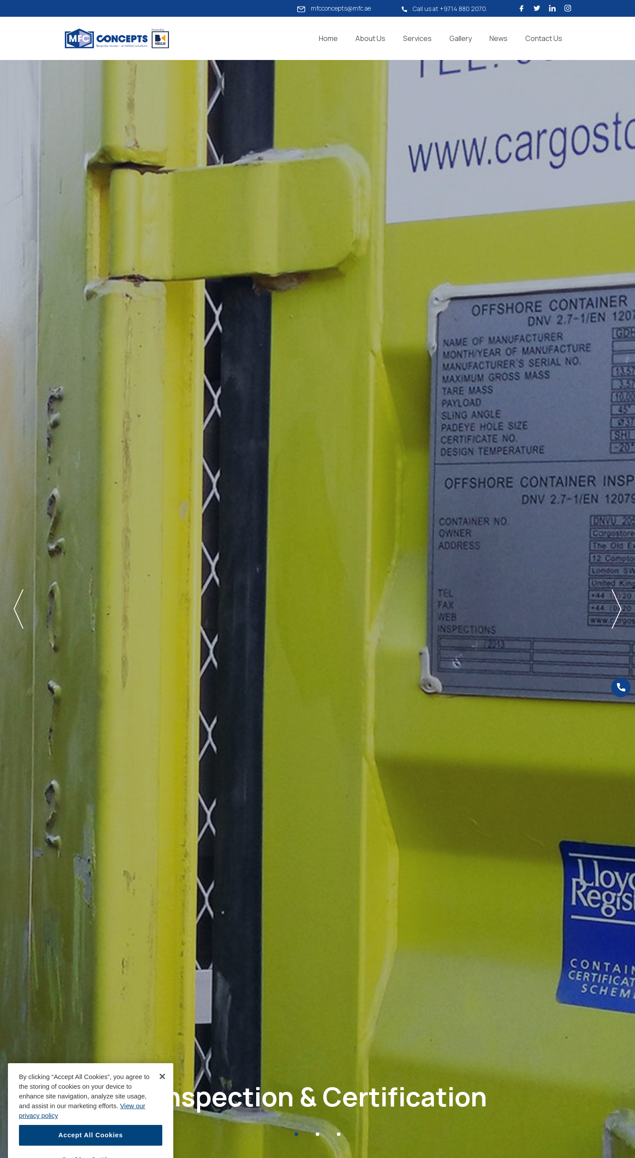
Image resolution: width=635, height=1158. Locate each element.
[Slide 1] (296, 1134)
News (498, 38)
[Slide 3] (338, 1134)
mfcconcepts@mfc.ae (334, 8)
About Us (370, 38)
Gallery (460, 38)
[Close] (162, 1084)
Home (328, 38)
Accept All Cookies (90, 1143)
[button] (76, 609)
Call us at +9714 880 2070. (444, 8)
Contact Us (543, 38)
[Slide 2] (317, 1134)
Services (417, 38)
